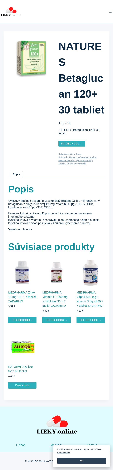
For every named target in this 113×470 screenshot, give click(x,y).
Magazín (56, 445)
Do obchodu (22, 385)
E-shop (20, 445)
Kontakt (92, 445)
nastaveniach (63, 452)
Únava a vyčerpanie (78, 157)
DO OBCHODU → (72, 143)
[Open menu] (110, 11)
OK (81, 461)
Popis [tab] (16, 174)
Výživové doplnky (84, 160)
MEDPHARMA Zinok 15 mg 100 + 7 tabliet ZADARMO (22, 297)
